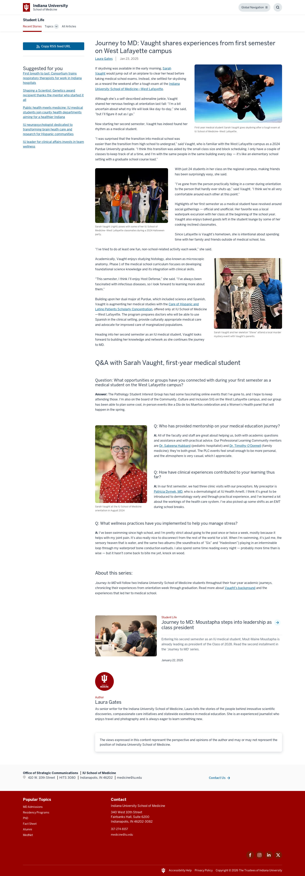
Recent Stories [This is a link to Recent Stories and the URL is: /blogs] (32, 26)
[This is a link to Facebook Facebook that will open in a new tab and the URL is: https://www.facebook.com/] (250, 858)
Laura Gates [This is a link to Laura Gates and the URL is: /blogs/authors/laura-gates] (104, 59)
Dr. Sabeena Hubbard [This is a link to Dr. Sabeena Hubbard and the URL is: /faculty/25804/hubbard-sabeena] (175, 446)
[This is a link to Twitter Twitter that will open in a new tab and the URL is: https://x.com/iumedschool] (278, 858)
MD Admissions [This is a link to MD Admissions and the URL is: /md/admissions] (33, 807)
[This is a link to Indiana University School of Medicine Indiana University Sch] (45, 7)
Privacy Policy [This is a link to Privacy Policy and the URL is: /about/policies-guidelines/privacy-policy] (204, 870)
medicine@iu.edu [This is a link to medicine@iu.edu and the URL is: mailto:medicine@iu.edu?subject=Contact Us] (122, 834)
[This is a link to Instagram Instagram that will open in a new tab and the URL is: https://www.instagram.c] (259, 858)
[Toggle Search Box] (277, 7)
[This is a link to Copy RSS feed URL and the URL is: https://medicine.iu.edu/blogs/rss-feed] (53, 46)
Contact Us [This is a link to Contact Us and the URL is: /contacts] (217, 778)
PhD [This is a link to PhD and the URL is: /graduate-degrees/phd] (25, 818)
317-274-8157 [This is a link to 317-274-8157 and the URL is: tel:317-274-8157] (119, 829)
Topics (49, 26)
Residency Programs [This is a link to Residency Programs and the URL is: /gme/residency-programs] (36, 812)
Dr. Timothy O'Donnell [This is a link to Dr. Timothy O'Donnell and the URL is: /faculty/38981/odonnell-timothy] (245, 446)
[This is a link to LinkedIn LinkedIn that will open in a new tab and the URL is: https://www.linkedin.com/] (269, 858)
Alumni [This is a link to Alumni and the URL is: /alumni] (27, 829)
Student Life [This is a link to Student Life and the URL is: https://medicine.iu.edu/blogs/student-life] (33, 20)
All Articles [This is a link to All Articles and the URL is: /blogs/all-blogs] (69, 26)
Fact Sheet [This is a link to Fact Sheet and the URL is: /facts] (30, 824)
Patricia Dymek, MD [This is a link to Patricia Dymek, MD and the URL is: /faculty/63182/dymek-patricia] (168, 492)
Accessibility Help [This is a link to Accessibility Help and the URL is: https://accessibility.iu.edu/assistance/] (180, 870)
